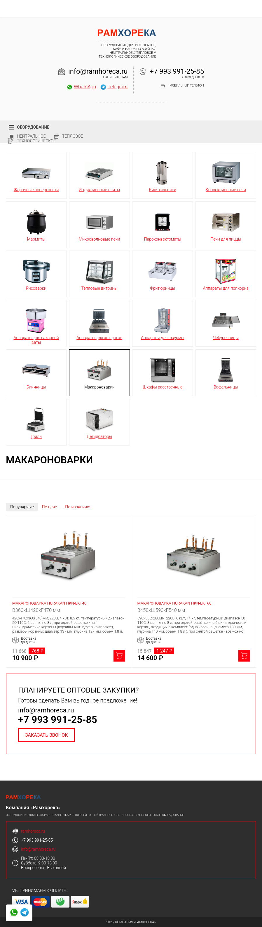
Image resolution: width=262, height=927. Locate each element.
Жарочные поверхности (36, 175)
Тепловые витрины (99, 274)
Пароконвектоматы (162, 224)
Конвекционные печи (226, 175)
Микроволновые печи (99, 224)
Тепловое (72, 136)
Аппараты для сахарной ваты (36, 325)
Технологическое (36, 141)
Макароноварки (99, 372)
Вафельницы (225, 372)
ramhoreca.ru (33, 831)
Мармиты (36, 224)
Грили (36, 422)
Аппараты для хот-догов (99, 323)
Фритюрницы (162, 274)
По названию (77, 507)
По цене (49, 507)
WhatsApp (81, 86)
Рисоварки (36, 274)
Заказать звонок (46, 735)
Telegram (114, 86)
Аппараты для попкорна (226, 274)
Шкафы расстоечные (162, 372)
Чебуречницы (225, 323)
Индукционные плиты (99, 175)
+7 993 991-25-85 (177, 71)
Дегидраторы (99, 422)
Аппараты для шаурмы (162, 323)
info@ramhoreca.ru (98, 71)
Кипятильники (162, 175)
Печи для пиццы (225, 224)
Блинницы (36, 372)
